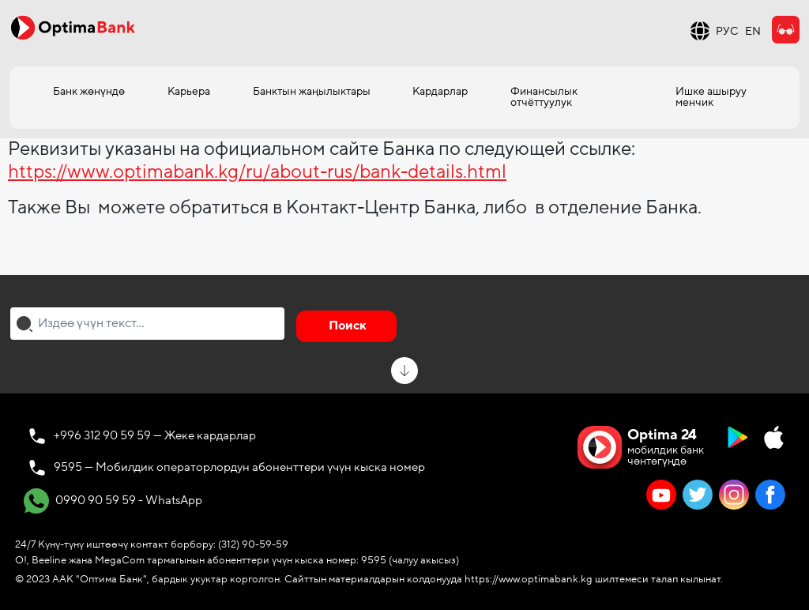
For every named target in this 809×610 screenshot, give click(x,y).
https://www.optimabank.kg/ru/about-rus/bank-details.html (257, 172)
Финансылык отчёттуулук (544, 97)
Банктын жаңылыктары (312, 91)
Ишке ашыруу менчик (711, 97)
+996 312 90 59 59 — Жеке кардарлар (155, 435)
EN (753, 31)
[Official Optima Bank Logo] (72, 27)
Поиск (348, 325)
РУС (727, 31)
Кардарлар (440, 91)
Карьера (188, 91)
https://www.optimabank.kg (529, 579)
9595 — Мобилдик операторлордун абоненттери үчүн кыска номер (239, 467)
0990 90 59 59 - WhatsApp (113, 501)
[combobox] (147, 323)
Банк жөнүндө (89, 91)
